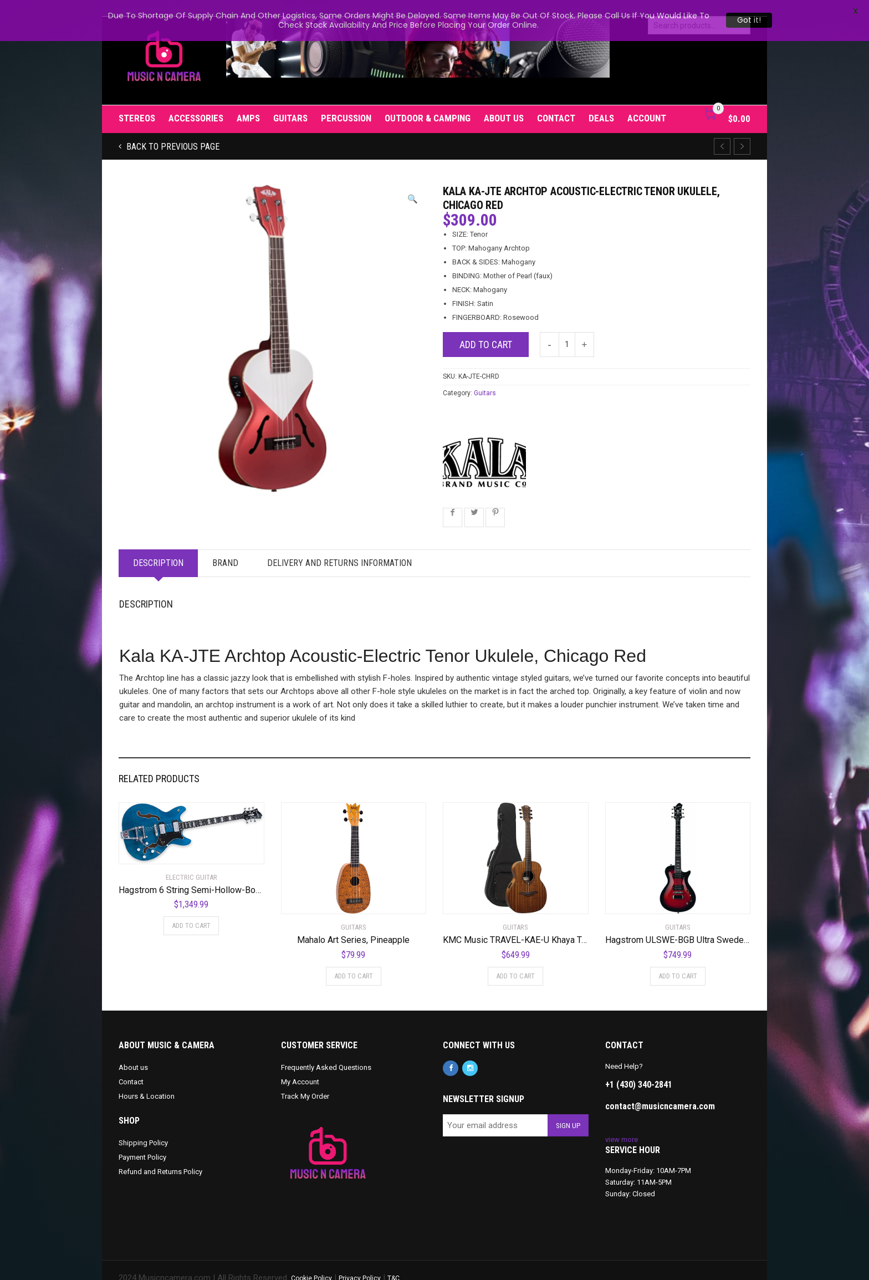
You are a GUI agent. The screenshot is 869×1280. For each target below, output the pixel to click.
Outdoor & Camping (428, 102)
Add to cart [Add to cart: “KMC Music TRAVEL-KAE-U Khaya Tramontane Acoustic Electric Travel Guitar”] (515, 960)
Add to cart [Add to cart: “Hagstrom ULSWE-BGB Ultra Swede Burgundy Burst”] (677, 960)
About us (504, 102)
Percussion (346, 102)
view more (621, 1123)
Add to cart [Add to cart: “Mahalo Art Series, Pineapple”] (353, 960)
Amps (248, 102)
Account (646, 102)
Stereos (137, 102)
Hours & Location (147, 1080)
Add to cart (485, 328)
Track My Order (305, 1080)
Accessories (195, 102)
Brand (225, 547)
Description (158, 547)
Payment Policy (142, 1141)
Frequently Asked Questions (326, 1051)
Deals (601, 102)
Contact (556, 102)
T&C (393, 1262)
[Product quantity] (567, 328)
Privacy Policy (360, 1262)
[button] (412, 183)
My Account (300, 1066)
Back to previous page (171, 130)
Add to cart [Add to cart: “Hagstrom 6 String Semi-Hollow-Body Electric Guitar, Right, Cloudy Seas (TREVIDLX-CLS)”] (191, 910)
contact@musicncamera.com (660, 1090)
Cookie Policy (311, 1262)
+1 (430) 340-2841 (638, 1068)
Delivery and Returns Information (339, 547)
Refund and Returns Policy (160, 1155)
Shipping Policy (143, 1127)
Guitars (290, 102)
